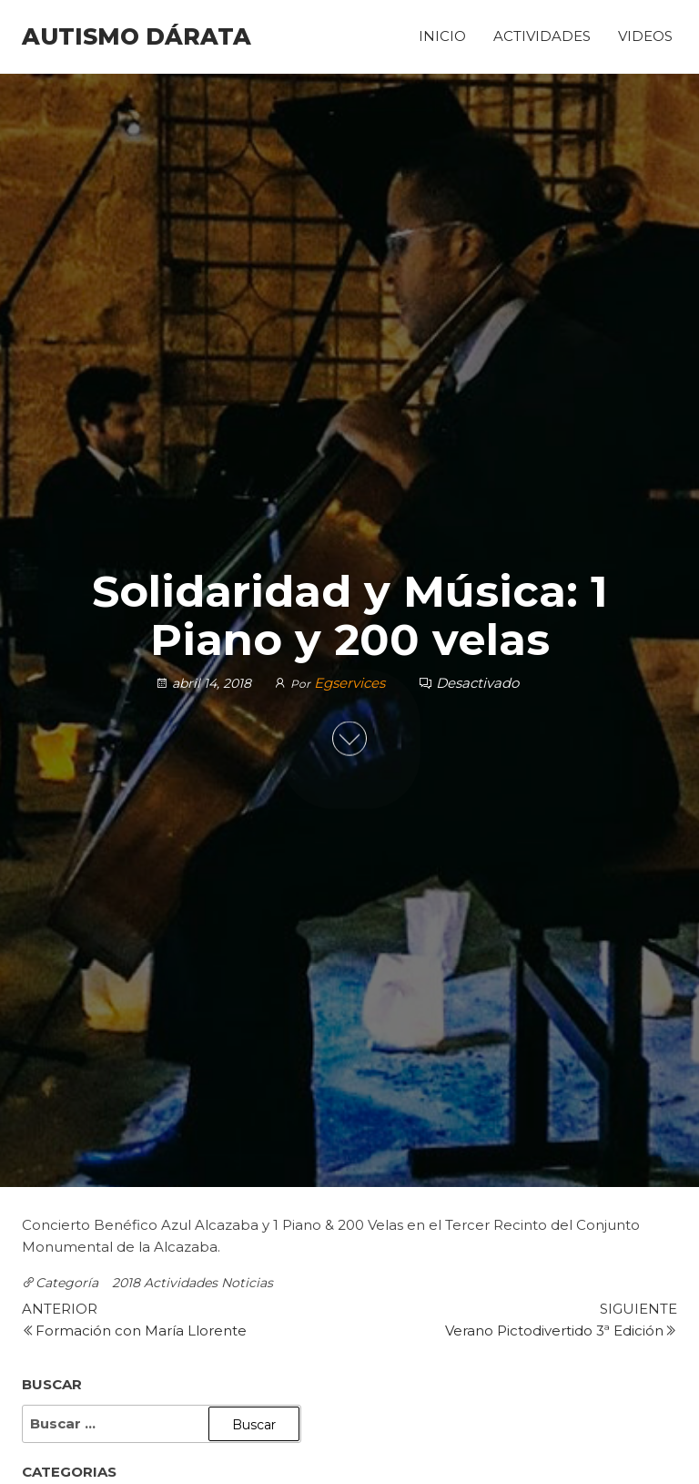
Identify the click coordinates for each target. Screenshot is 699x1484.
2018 (126, 1282)
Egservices (351, 682)
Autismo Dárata (136, 36)
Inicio (442, 36)
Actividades (542, 36)
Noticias (247, 1282)
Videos (645, 36)
